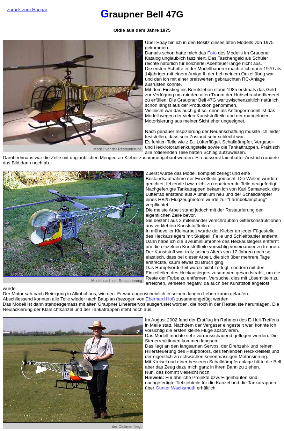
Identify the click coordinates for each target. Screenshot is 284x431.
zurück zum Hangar (27, 9)
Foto (212, 52)
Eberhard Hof (159, 299)
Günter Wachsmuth (175, 388)
